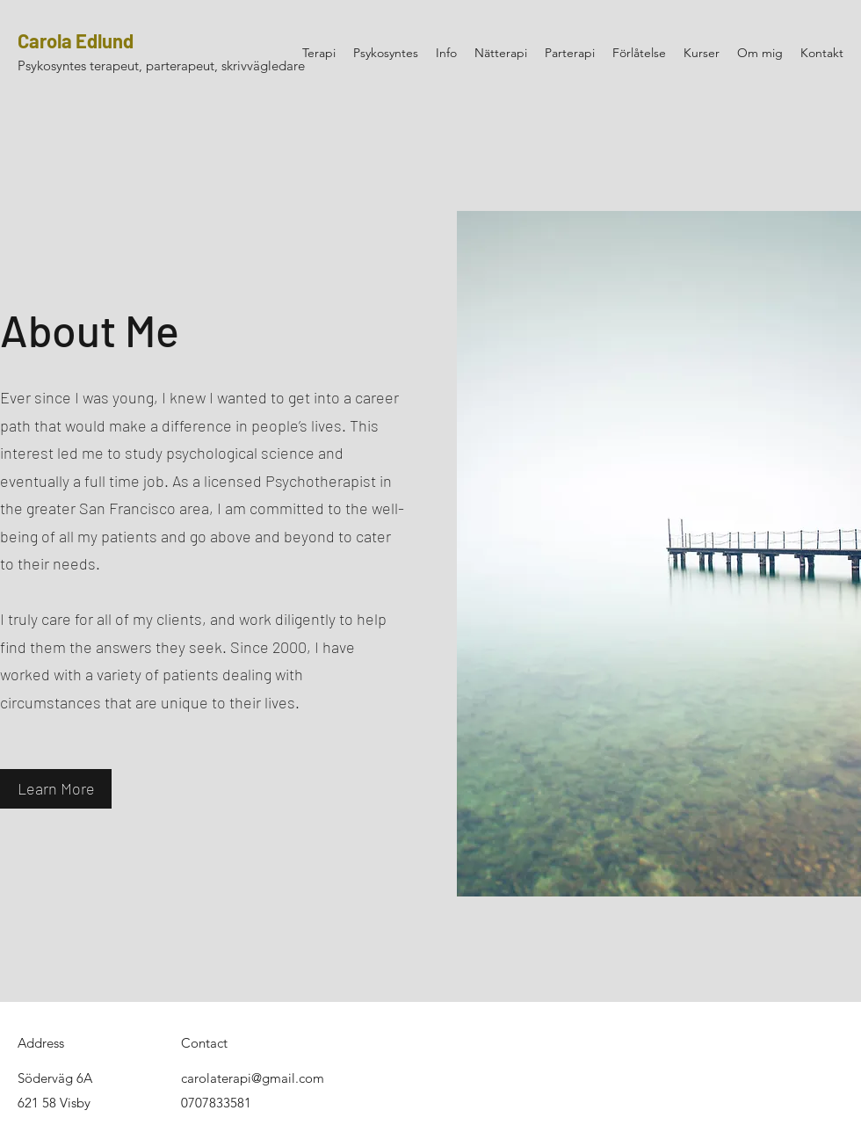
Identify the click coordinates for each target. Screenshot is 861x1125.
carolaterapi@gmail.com (252, 1078)
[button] (56, 789)
